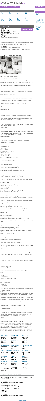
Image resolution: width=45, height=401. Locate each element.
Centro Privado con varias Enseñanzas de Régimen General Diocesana (6, 361)
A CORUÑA (2, 12)
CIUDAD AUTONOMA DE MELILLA (40, 19)
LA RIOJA (10, 17)
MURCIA (2, 19)
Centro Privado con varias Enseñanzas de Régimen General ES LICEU (27, 340)
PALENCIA (26, 19)
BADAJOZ (26, 13)
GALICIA (37, 28)
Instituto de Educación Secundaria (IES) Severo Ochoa (26, 350)
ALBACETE (18, 12)
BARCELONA (10, 14)
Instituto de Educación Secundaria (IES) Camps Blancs (26, 361)
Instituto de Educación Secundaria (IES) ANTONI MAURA (5, 340)
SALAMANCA (26, 20)
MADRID (18, 18)
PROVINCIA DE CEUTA (11, 20)
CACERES (26, 14)
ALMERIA (2, 13)
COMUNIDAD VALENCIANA (39, 26)
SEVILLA (18, 21)
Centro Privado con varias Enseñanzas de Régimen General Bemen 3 (27, 366)
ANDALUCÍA (37, 13)
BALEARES (2, 14)
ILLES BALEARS (38, 29)
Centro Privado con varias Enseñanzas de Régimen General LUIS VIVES (27, 335)
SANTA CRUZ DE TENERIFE (4, 21)
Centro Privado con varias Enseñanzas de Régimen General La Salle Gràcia (6, 350)
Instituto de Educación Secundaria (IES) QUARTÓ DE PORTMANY (5, 345)
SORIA (25, 21)
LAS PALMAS (18, 17)
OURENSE (18, 19)
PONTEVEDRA (2, 20)
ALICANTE (26, 12)
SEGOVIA (10, 21)
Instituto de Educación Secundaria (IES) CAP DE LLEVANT (15, 345)
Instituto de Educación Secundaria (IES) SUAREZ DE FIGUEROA (5, 335)
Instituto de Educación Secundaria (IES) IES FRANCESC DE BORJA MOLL (16, 340)
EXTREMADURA (38, 27)
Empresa (24, 400)
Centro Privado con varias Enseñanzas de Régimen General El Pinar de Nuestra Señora (6, 367)
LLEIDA (2, 18)
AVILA (17, 13)
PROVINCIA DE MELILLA (20, 20)
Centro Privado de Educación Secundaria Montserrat (14, 366)
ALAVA (9, 12)
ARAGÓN (37, 14)
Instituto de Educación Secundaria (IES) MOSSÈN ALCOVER (15, 335)
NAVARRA (10, 19)
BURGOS (18, 14)
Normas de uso (21, 400)
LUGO (9, 18)
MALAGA (26, 18)
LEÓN (25, 17)
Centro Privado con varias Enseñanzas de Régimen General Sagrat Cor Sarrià (27, 345)
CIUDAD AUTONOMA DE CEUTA (40, 18)
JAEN (1, 17)
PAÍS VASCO (37, 30)
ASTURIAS (10, 13)
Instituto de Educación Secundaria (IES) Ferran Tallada (15, 350)
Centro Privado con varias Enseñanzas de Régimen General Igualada (6, 356)
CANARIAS (37, 15)
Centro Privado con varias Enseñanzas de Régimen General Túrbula (16, 361)
